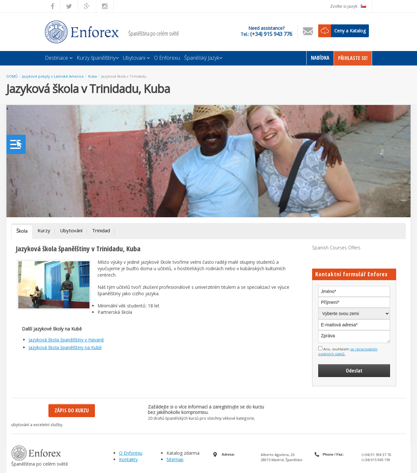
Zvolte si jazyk (348, 6)
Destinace (58, 57)
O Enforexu (167, 57)
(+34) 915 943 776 (271, 34)
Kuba (92, 76)
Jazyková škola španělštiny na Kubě (65, 347)
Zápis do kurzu (72, 410)
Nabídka (320, 57)
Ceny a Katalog (350, 31)
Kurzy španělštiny (98, 57)
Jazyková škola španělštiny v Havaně (66, 340)
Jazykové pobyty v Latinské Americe (53, 76)
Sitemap (174, 459)
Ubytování (71, 230)
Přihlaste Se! (353, 58)
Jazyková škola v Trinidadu (123, 76)
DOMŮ (12, 76)
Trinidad (101, 230)
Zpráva (354, 336)
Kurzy (44, 230)
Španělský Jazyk (203, 57)
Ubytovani (136, 57)
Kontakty (128, 459)
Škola (22, 231)
